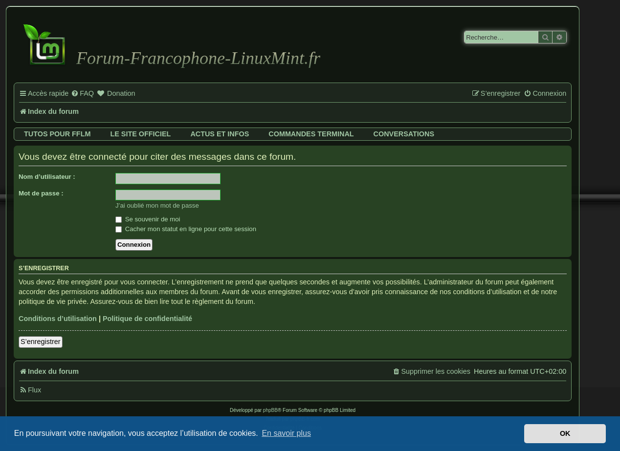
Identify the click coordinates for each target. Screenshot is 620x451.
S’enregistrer (41, 341)
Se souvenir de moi (147, 219)
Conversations (404, 134)
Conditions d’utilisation (58, 318)
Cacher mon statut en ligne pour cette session (185, 229)
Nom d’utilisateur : (47, 176)
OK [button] (565, 433)
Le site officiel (140, 134)
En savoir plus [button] (286, 433)
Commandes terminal (311, 134)
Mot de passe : (41, 193)
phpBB (270, 410)
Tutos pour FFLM (57, 134)
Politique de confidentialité (147, 318)
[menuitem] (82, 94)
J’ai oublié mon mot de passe (157, 205)
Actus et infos (219, 134)
